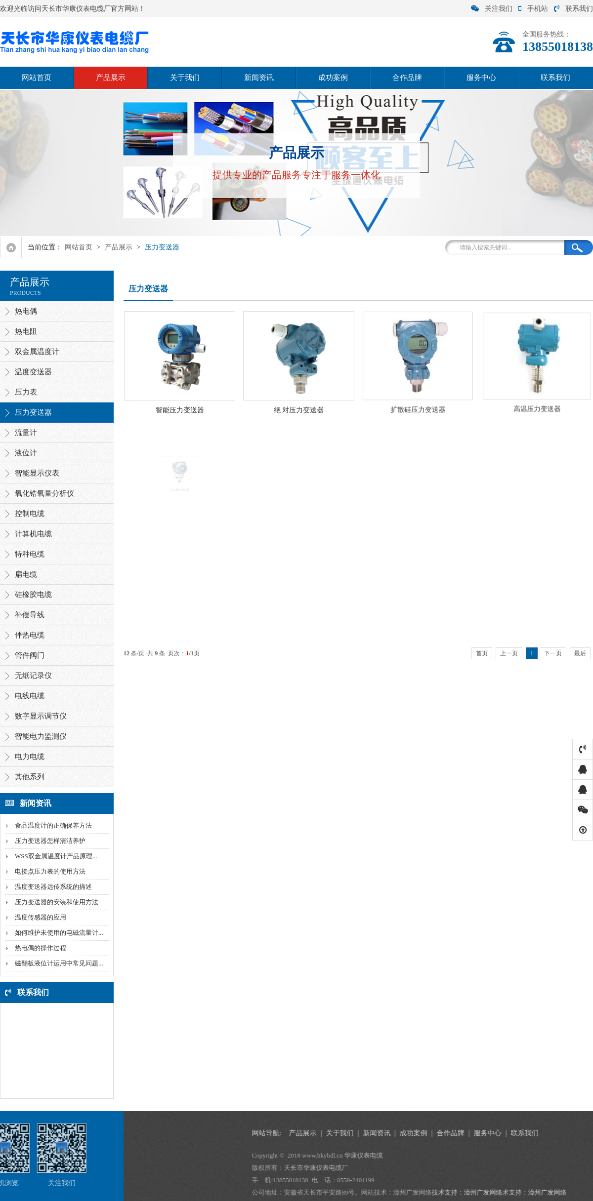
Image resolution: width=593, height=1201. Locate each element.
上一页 (509, 653)
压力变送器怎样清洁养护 (48, 840)
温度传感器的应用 (39, 917)
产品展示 (111, 77)
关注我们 (491, 8)
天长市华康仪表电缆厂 (459, 1167)
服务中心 (481, 77)
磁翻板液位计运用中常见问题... (57, 963)
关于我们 (185, 77)
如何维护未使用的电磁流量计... (57, 932)
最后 (580, 653)
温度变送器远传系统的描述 (51, 886)
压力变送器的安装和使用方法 (55, 902)
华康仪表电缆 (507, 1155)
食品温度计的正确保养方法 (51, 825)
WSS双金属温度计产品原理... (54, 856)
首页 (482, 653)
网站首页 (36, 77)
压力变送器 (162, 247)
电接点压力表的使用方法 (48, 871)
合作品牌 (407, 77)
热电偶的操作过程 (39, 948)
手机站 (533, 8)
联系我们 (573, 8)
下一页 (553, 653)
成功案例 (333, 77)
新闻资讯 (259, 77)
